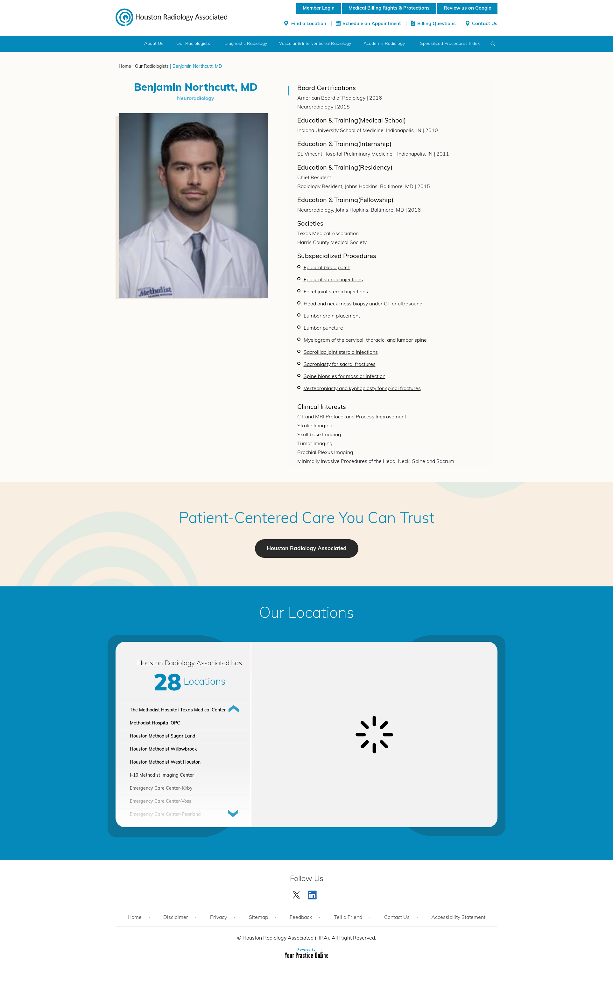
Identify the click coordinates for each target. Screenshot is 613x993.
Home (127, 44)
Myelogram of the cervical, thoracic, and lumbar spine (365, 340)
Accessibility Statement (458, 917)
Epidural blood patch (327, 267)
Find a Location (308, 24)
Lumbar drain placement (332, 316)
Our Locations (306, 614)
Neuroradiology (195, 98)
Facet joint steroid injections (336, 292)
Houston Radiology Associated (307, 548)
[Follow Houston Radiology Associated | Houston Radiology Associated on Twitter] (296, 893)
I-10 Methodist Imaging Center (162, 775)
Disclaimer (175, 917)
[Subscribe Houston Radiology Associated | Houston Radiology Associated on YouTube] (313, 893)
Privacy (218, 917)
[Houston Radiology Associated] (171, 16)
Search (493, 44)
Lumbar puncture (323, 328)
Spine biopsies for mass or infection (344, 376)
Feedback (301, 917)
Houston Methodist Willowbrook (163, 749)
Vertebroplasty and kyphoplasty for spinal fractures (362, 388)
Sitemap (258, 917)
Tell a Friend (348, 917)
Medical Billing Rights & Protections (389, 8)
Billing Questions (436, 24)
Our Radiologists (193, 43)
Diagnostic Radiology (245, 43)
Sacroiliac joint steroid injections (341, 352)
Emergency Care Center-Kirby (161, 788)
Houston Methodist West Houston (165, 762)
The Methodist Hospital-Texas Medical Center (178, 710)
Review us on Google (467, 8)
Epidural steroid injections (333, 280)
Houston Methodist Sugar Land (162, 736)
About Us (153, 43)
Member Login (319, 8)
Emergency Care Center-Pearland (165, 814)
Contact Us (484, 24)
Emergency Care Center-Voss (160, 801)
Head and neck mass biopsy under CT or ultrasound (363, 304)
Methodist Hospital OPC (155, 723)
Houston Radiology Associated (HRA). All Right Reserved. (308, 938)
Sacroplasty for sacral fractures (340, 364)
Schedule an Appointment (371, 24)
